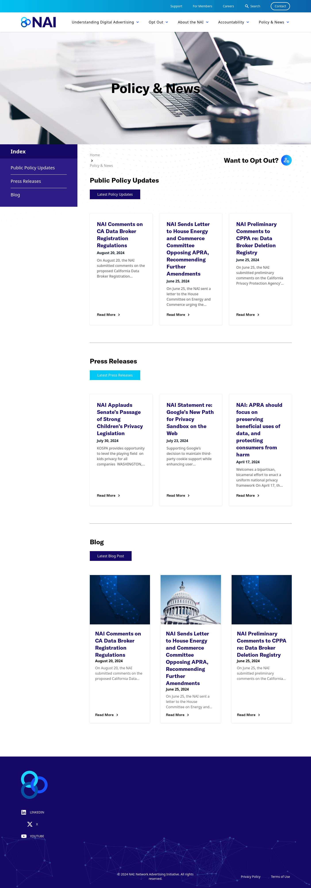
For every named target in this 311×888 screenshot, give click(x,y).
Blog (15, 195)
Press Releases (26, 181)
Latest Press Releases (115, 375)
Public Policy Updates (33, 168)
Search (252, 6)
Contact (280, 6)
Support (176, 6)
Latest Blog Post (110, 556)
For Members (202, 6)
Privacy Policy (250, 876)
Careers (228, 6)
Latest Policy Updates (115, 194)
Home (95, 155)
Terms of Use (280, 876)
